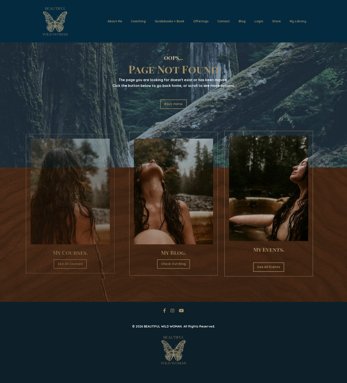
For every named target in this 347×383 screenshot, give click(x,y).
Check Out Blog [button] (173, 264)
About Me (115, 21)
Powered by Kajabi (173, 371)
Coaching (138, 21)
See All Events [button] (268, 267)
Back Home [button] (173, 104)
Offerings (200, 21)
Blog (242, 21)
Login (258, 21)
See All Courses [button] (65, 264)
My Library (298, 21)
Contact (223, 21)
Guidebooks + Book (169, 21)
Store (276, 21)
